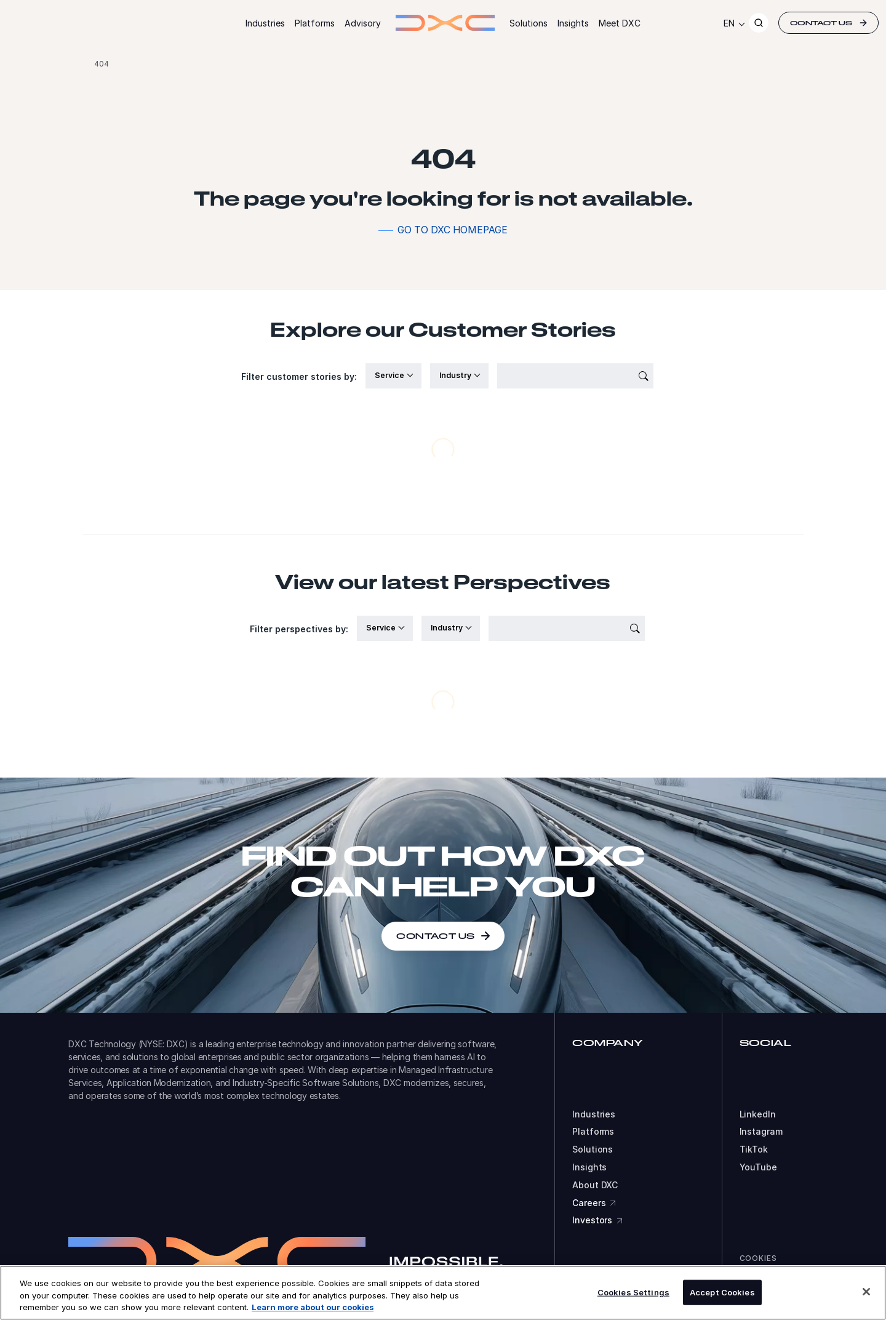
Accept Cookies (722, 1292)
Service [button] (390, 375)
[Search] (758, 23)
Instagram (761, 1132)
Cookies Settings (633, 1292)
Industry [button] (456, 375)
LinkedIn (758, 1114)
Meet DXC (620, 23)
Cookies (758, 1258)
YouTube (758, 1167)
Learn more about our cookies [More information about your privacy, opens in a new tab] (312, 1307)
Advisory (363, 23)
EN (729, 23)
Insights (573, 23)
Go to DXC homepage (452, 230)
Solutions (528, 23)
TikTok (754, 1149)
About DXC (595, 1185)
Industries (265, 23)
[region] (443, 1292)
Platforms (315, 23)
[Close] (866, 1291)
